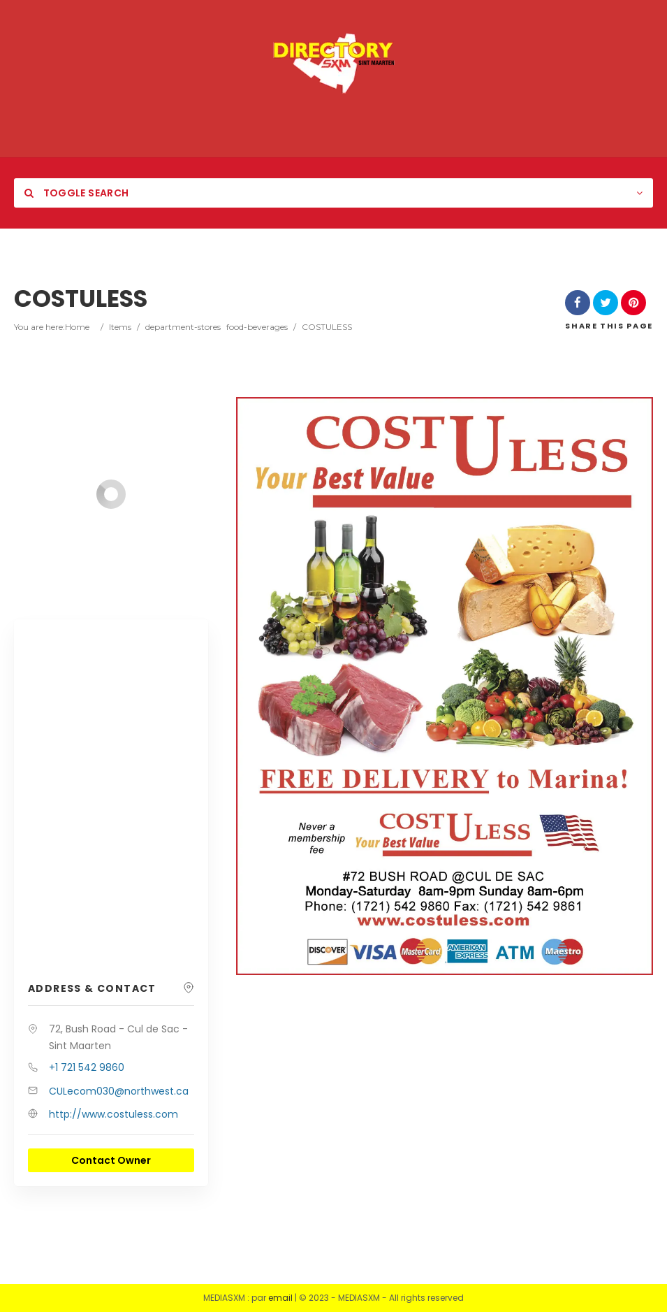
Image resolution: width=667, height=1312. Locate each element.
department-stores (183, 327)
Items (120, 327)
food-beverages (257, 327)
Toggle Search (76, 193)
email (280, 1298)
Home (77, 327)
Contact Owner (111, 1160)
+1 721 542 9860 (86, 1067)
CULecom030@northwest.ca (119, 1091)
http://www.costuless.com (113, 1114)
